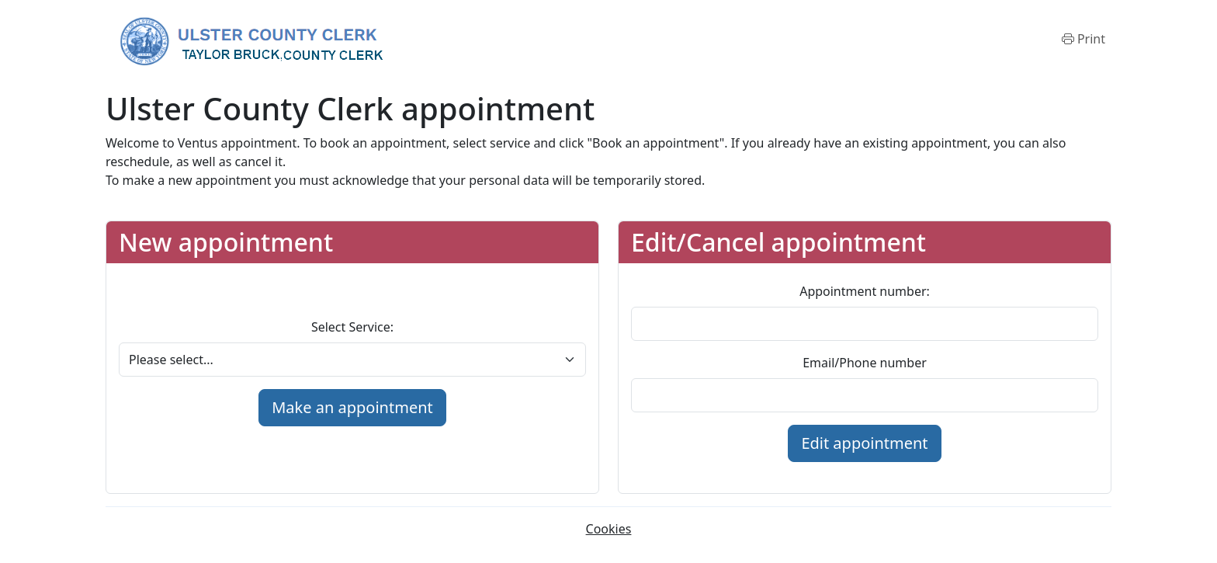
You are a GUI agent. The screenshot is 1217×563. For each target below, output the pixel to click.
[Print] (1083, 39)
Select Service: (352, 326)
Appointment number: (864, 291)
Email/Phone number (865, 362)
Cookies (609, 528)
